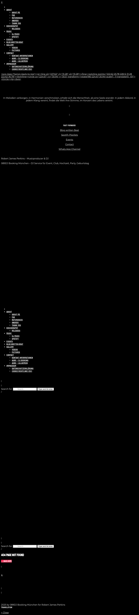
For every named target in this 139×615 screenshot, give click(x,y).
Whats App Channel (69, 149)
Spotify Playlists (69, 135)
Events (69, 139)
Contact (69, 144)
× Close (5, 612)
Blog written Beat (69, 130)
